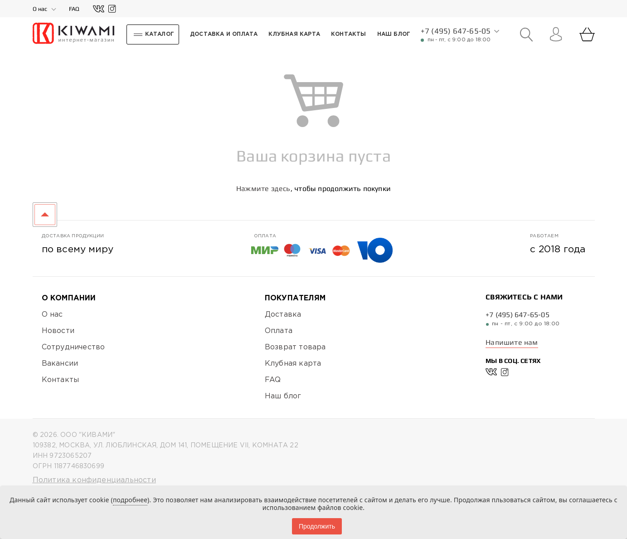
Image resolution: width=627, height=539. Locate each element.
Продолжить (317, 526)
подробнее (130, 499)
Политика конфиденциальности (94, 480)
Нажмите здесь (263, 188)
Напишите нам (512, 342)
